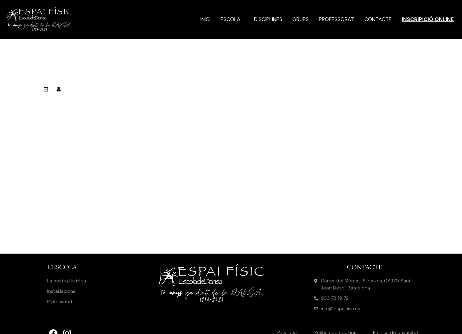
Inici (205, 19)
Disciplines (268, 19)
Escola (232, 19)
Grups (300, 19)
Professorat (336, 19)
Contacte (378, 19)
